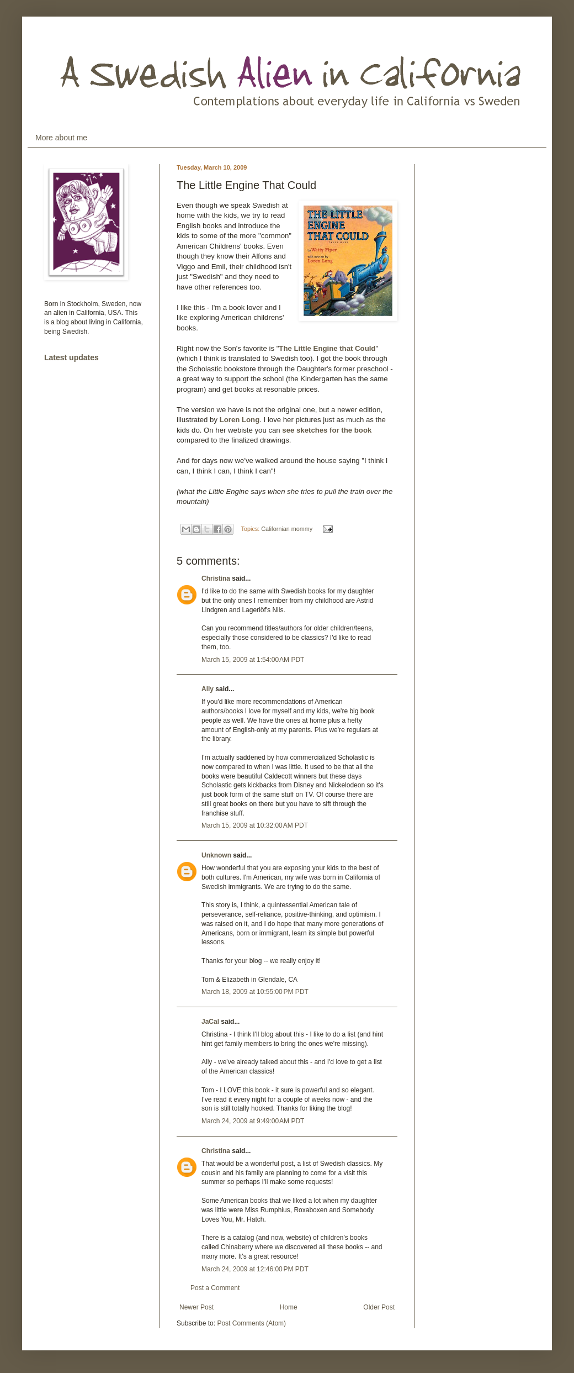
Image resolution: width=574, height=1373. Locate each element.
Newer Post (196, 1307)
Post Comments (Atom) (251, 1323)
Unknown (216, 855)
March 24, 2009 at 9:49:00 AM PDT (252, 1121)
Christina (215, 578)
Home (288, 1307)
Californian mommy (286, 528)
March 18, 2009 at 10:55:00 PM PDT (255, 992)
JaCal (210, 1021)
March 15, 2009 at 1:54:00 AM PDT (252, 660)
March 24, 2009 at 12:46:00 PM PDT (255, 1269)
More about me (61, 137)
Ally (207, 689)
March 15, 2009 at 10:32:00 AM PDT (254, 825)
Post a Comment (215, 1288)
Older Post (379, 1307)
